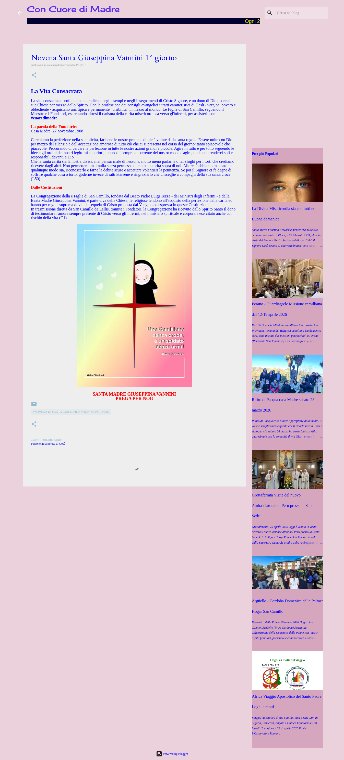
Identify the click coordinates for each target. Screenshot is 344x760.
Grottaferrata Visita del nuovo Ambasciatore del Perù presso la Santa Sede (283, 505)
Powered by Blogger (172, 754)
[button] (34, 75)
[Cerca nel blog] (301, 13)
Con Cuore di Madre (73, 9)
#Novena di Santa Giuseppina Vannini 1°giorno (71, 412)
